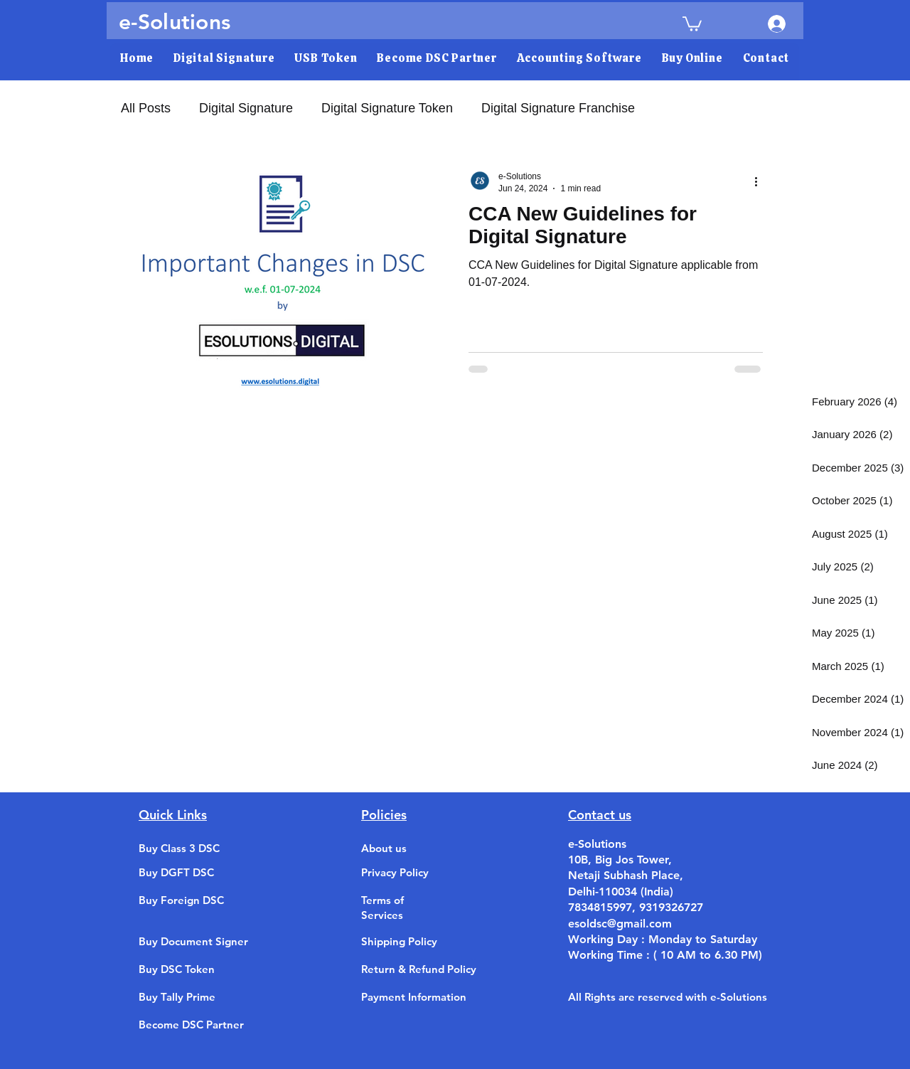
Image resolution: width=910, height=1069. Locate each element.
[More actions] (760, 181)
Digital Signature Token (387, 108)
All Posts (146, 108)
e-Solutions (174, 22)
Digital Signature (246, 108)
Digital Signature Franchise (558, 108)
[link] (692, 23)
